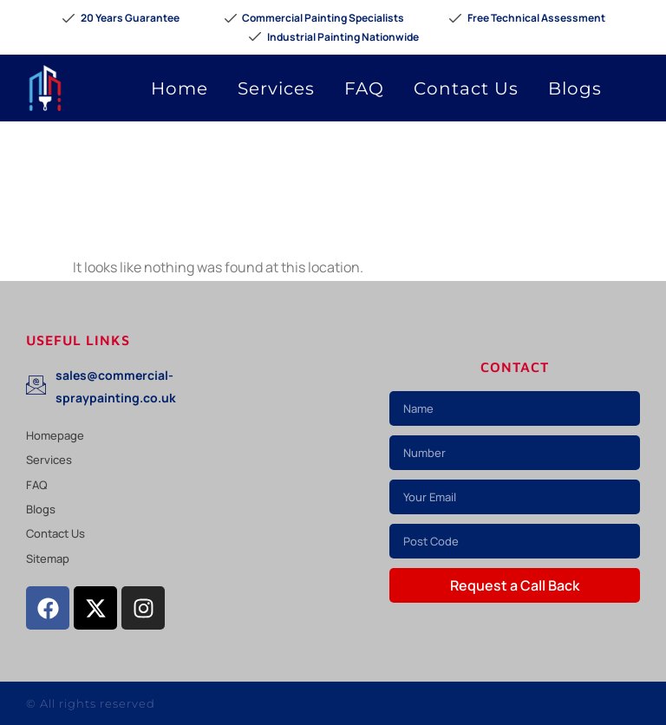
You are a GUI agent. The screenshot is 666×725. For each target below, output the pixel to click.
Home (179, 88)
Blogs (575, 88)
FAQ (364, 88)
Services (276, 88)
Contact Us (466, 88)
